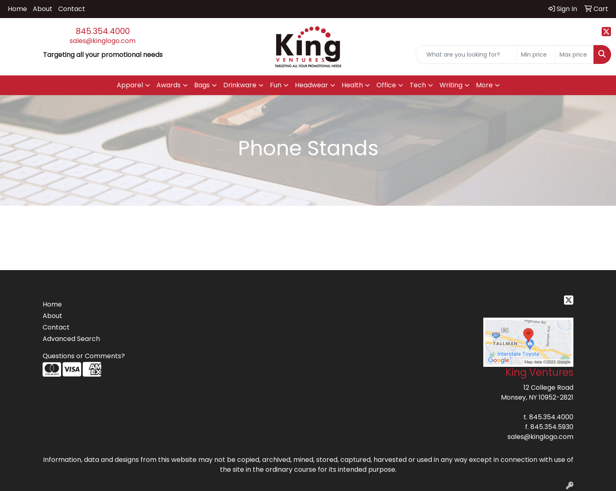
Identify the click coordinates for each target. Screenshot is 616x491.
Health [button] (352, 85)
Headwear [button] (311, 85)
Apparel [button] (130, 85)
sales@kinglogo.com (103, 40)
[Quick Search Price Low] (535, 54)
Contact (71, 9)
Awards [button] (168, 85)
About (42, 9)
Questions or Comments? (84, 356)
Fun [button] (275, 85)
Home (17, 9)
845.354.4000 (103, 31)
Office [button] (386, 85)
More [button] (484, 85)
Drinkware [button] (239, 85)
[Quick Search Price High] (574, 54)
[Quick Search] (466, 54)
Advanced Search (71, 338)
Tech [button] (418, 85)
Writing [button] (450, 85)
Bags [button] (202, 85)
